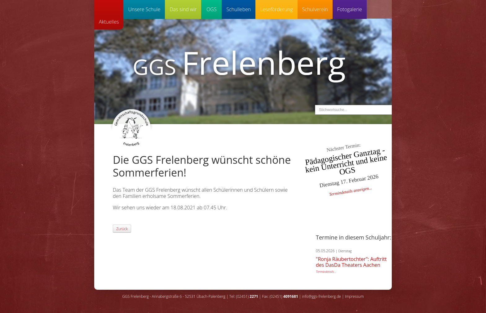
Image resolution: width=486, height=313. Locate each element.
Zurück (122, 228)
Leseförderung (276, 9)
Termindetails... (326, 272)
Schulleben (238, 9)
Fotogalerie (349, 9)
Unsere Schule (144, 9)
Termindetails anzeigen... (350, 191)
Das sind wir (183, 9)
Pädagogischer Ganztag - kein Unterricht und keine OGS (345, 161)
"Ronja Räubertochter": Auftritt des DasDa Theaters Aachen (351, 262)
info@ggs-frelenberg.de (321, 296)
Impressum (354, 296)
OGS (211, 9)
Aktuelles (109, 21)
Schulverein (315, 9)
